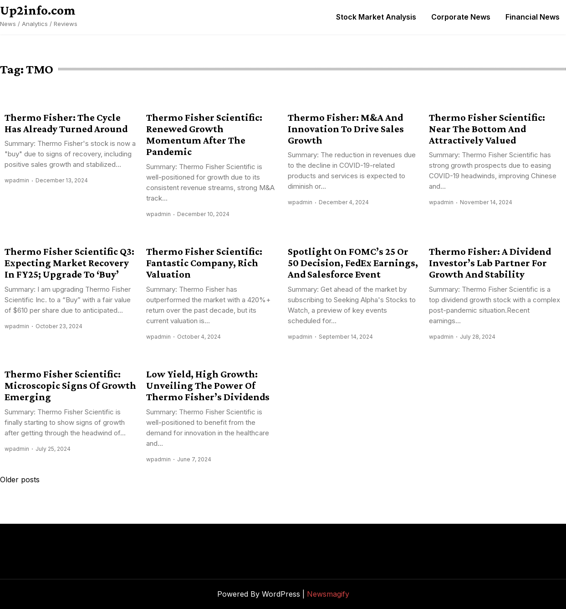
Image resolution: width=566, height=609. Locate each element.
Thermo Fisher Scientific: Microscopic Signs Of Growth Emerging (70, 385)
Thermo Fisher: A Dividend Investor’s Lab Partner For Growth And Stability (490, 263)
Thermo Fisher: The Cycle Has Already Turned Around (66, 123)
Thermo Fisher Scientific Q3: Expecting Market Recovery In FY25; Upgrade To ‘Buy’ (69, 263)
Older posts (20, 479)
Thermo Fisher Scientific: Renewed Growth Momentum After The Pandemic (204, 135)
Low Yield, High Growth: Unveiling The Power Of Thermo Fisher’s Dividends (208, 385)
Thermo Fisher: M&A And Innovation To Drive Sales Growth (346, 129)
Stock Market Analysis (376, 16)
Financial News (532, 16)
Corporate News (460, 16)
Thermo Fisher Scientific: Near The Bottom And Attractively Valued (487, 129)
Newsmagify (328, 594)
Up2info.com (38, 10)
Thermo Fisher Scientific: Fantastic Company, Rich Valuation (204, 263)
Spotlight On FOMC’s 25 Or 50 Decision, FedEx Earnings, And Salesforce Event (353, 263)
